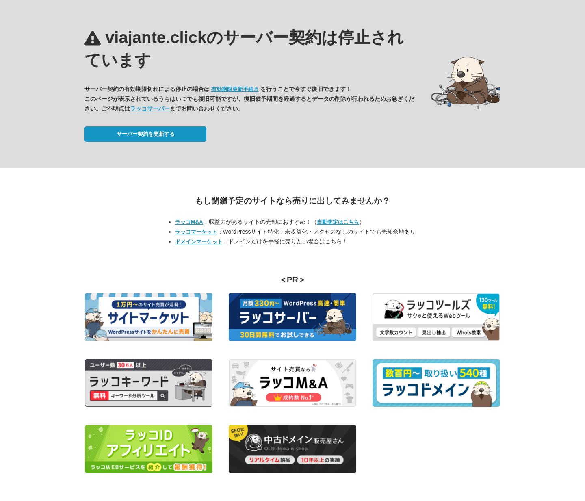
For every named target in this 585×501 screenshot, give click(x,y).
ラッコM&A (189, 222)
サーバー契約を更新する (146, 134)
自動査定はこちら (338, 222)
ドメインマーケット (199, 242)
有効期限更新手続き (235, 89)
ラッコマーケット (196, 232)
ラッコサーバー (150, 108)
